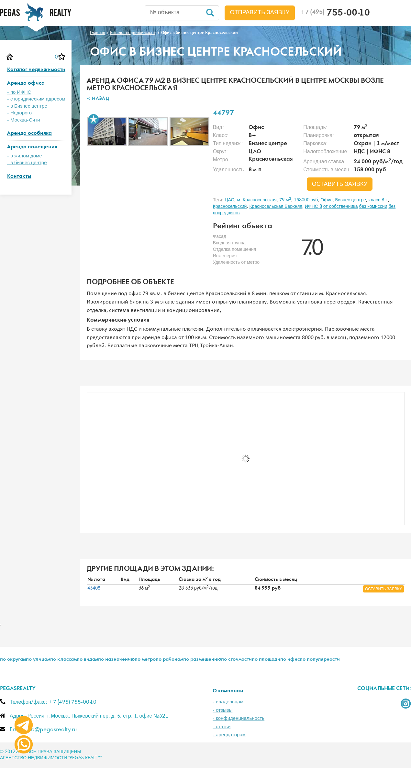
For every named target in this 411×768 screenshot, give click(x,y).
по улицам (38, 659)
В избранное (93, 119)
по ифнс (290, 659)
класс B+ (378, 200)
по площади (266, 659)
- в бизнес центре (27, 162)
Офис (326, 200)
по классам (63, 659)
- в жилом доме (24, 156)
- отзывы (222, 710)
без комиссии (373, 206)
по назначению (116, 659)
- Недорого (19, 113)
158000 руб (306, 200)
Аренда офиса (26, 83)
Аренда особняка (29, 133)
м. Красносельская (256, 200)
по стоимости (236, 659)
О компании (228, 691)
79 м (285, 200)
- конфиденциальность (238, 718)
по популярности (320, 659)
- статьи (221, 726)
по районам (169, 659)
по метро (145, 659)
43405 (93, 588)
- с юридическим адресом (36, 99)
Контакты (19, 176)
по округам (13, 659)
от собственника (340, 206)
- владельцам (228, 701)
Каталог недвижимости (36, 70)
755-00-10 (335, 13)
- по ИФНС (19, 92)
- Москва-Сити (23, 120)
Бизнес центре (350, 200)
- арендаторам (229, 734)
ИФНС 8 (313, 206)
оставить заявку (340, 184)
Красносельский (230, 206)
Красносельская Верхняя (275, 206)
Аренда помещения (32, 147)
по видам (87, 659)
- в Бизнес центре (27, 106)
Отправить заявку (260, 13)
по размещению (202, 659)
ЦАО (229, 200)
